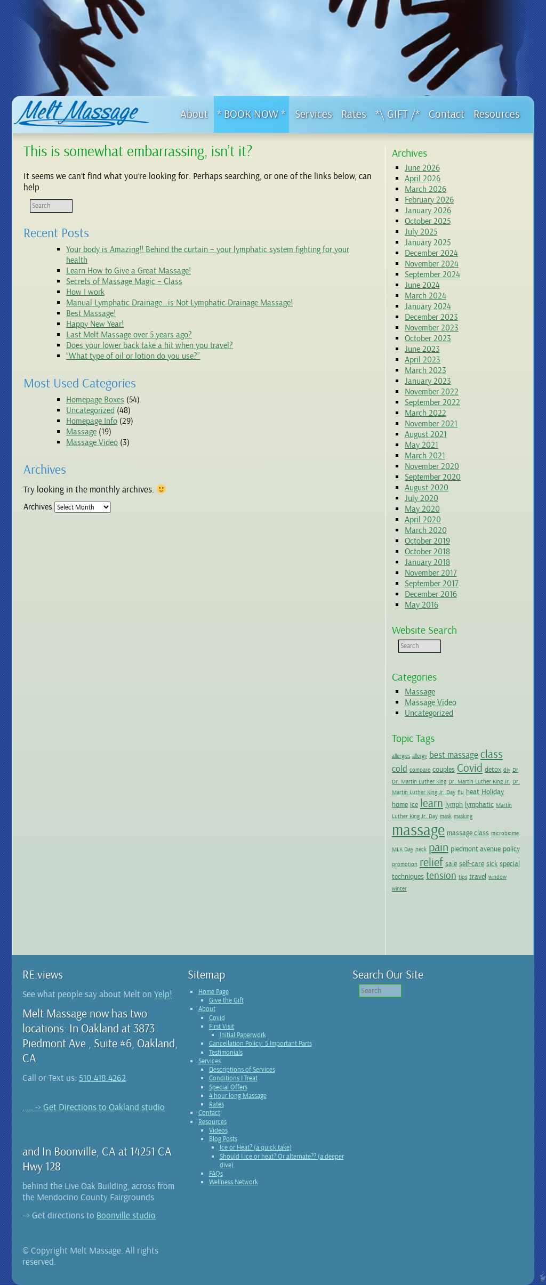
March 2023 (425, 370)
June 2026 (422, 168)
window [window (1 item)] (497, 877)
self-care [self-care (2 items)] (471, 863)
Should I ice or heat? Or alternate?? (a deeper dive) (282, 1160)
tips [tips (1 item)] (463, 877)
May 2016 (421, 605)
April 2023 (422, 359)
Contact (209, 1113)
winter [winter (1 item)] (399, 888)
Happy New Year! (95, 324)
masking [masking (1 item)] (463, 816)
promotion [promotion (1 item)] (404, 864)
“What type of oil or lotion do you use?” (133, 356)
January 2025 (428, 242)
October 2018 (427, 551)
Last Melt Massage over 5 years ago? (129, 334)
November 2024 (432, 263)
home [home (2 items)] (400, 804)
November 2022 (432, 391)
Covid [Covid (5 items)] (470, 768)
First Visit (221, 1026)
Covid (217, 1018)
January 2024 (428, 306)
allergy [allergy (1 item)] (419, 756)
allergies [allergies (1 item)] (401, 756)
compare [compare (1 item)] (420, 769)
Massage (81, 431)
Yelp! (163, 994)
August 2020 (426, 487)
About (206, 1009)
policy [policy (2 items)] (511, 848)
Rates (216, 1104)
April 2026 (422, 178)
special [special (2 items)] (510, 863)
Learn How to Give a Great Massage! (128, 270)
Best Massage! (91, 313)
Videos (218, 1130)
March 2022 (425, 413)
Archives (37, 507)
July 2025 (421, 232)
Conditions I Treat (233, 1078)
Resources (212, 1122)
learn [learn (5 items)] (431, 803)
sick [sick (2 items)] (491, 863)
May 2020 (422, 509)
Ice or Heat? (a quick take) (256, 1147)
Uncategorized (90, 410)
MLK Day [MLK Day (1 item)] (402, 849)
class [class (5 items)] (491, 754)
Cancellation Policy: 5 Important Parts (260, 1043)
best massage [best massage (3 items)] (453, 755)
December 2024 (431, 253)
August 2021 (426, 434)
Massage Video (92, 442)
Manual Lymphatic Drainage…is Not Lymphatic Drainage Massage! (179, 302)
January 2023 (428, 381)
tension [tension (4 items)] (441, 875)
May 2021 (421, 445)
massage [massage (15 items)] (418, 830)
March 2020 (426, 530)
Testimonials (226, 1052)
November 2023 (432, 327)
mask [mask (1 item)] (446, 816)
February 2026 (429, 200)
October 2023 (428, 338)
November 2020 (432, 466)
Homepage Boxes (95, 399)
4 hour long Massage (238, 1096)
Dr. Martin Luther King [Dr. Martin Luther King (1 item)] (419, 781)
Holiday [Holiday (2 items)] (492, 791)
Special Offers (228, 1087)
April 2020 (423, 519)
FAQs (216, 1173)
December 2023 (431, 317)
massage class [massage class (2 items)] (468, 832)
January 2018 (427, 562)
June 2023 (422, 349)
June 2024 (422, 285)
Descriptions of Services (242, 1069)
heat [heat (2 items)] (472, 791)
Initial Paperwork (243, 1035)
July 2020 (421, 498)
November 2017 (431, 573)
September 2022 (432, 402)
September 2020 (433, 477)
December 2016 (431, 594)
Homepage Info (91, 421)
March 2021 (425, 455)
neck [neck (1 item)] (421, 849)
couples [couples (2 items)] (443, 769)
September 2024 (432, 274)
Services (209, 1061)
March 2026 (425, 189)
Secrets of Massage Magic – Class (124, 281)
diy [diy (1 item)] (506, 769)
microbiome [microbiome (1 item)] (505, 833)
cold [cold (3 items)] (399, 768)
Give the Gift (226, 1000)
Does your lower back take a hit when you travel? (149, 345)
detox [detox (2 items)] (493, 769)
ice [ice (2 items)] (414, 804)
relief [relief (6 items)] (431, 862)
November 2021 (431, 423)
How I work (85, 292)
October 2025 (428, 221)
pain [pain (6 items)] (438, 847)
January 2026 (428, 210)
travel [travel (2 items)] (477, 876)
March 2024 (425, 295)
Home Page (213, 992)
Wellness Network (233, 1182)
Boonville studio (126, 1215)
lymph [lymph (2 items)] (454, 804)
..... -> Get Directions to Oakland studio (93, 1107)
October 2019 (427, 541)
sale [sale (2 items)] (451, 863)
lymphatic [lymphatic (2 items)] (479, 804)
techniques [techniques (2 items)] (408, 876)
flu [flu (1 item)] (460, 792)
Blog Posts (223, 1139)
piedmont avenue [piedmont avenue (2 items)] (476, 848)
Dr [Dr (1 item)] (515, 769)
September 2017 (432, 583)
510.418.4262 (102, 1078)
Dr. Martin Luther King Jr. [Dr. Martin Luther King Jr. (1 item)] (479, 781)
